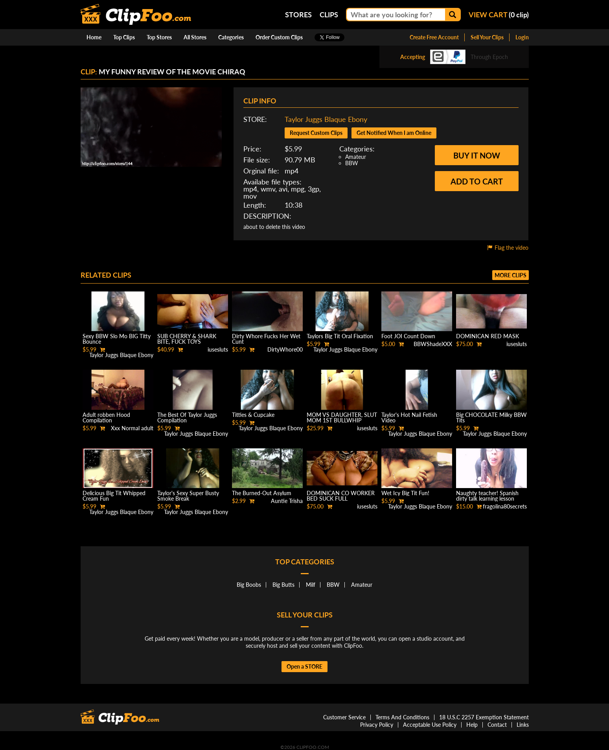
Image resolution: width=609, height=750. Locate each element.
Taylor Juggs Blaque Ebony (326, 119)
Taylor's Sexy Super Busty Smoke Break (188, 496)
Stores (298, 14)
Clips (329, 14)
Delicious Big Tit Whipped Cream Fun (114, 496)
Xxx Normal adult (132, 428)
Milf (310, 584)
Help (472, 724)
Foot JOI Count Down (408, 336)
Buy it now (476, 155)
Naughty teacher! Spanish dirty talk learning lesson (487, 496)
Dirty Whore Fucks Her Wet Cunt (266, 339)
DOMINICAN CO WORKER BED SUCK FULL (341, 496)
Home (93, 37)
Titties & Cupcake (253, 414)
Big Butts (283, 584)
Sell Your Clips (487, 37)
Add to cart (477, 181)
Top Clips (124, 37)
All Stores (195, 37)
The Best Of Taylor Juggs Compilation (187, 417)
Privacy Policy (376, 724)
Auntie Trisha (287, 501)
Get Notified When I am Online (394, 132)
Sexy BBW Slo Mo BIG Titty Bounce (117, 339)
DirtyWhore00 (285, 349)
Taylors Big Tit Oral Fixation (340, 336)
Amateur (355, 156)
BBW (351, 163)
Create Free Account (434, 37)
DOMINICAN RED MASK (487, 336)
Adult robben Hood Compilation (106, 417)
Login (522, 37)
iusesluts (218, 349)
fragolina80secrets (505, 506)
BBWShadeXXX (433, 344)
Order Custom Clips (279, 37)
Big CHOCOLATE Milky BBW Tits (491, 417)
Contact (497, 724)
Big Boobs (249, 584)
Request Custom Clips (316, 132)
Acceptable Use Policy (429, 724)
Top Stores (159, 37)
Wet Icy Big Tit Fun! (405, 493)
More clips (510, 275)
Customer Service (344, 717)
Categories (231, 37)
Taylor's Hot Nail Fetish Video (409, 417)
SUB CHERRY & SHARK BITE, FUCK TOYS (186, 339)
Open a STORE (304, 666)
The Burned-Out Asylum (261, 493)
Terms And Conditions (402, 717)
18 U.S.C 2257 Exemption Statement (484, 717)
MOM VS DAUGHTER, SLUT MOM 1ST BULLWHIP (342, 417)
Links (523, 724)
